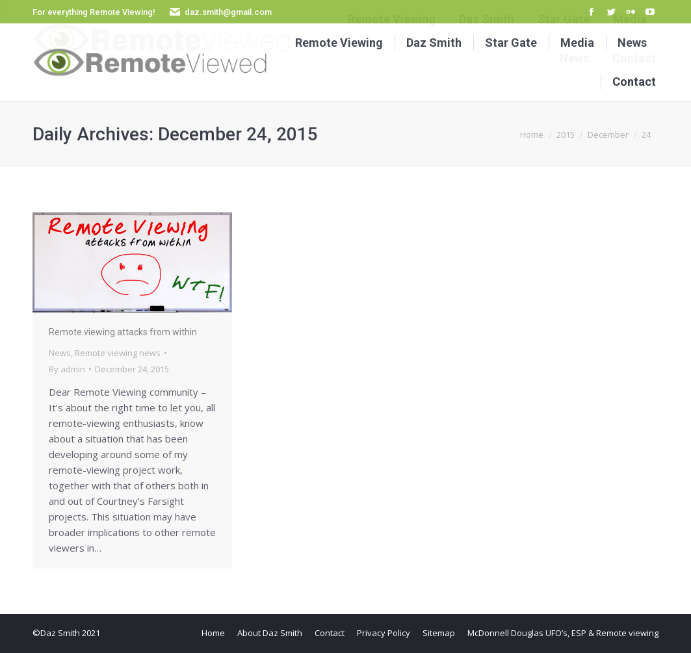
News (60, 353)
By (67, 369)
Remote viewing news (118, 353)
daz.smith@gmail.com (228, 12)
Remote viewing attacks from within (123, 332)
